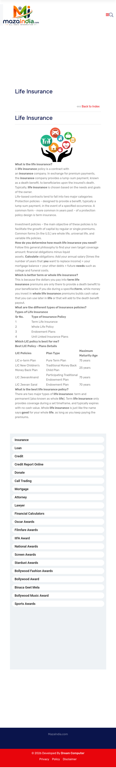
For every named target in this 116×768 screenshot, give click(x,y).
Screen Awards (25, 555)
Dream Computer (72, 754)
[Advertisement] (58, 55)
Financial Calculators (30, 514)
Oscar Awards (25, 522)
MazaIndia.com (58, 735)
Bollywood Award (27, 580)
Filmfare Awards (26, 530)
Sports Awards (25, 604)
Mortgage (22, 489)
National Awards (26, 547)
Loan (18, 448)
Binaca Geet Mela (27, 588)
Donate (20, 473)
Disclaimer (70, 760)
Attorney (21, 497)
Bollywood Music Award (32, 596)
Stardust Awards (26, 563)
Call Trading (23, 481)
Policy (56, 760)
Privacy (44, 760)
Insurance (22, 440)
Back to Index (91, 106)
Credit (19, 456)
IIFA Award (22, 538)
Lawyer (20, 506)
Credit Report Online (29, 464)
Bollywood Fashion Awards (34, 571)
